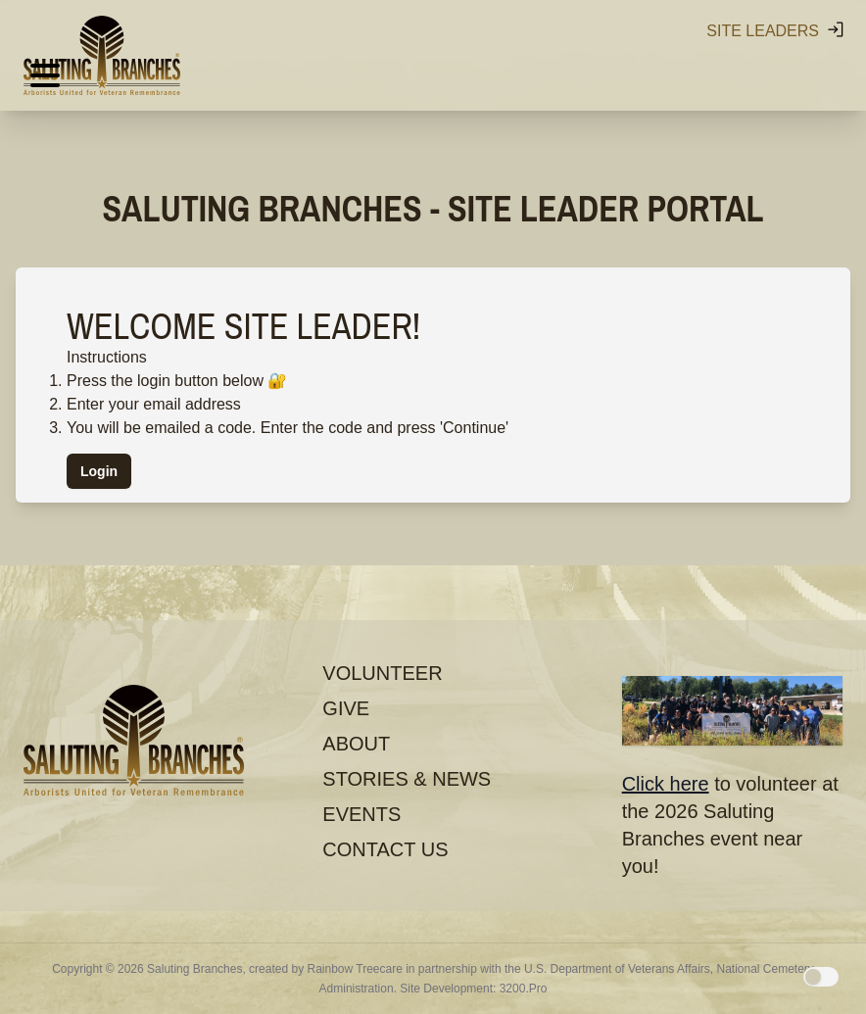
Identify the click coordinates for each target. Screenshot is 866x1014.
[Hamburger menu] (45, 77)
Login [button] (99, 471)
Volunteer (382, 673)
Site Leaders (776, 29)
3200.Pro (524, 988)
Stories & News (406, 779)
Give (345, 708)
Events (361, 814)
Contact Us (385, 849)
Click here (665, 784)
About (356, 743)
